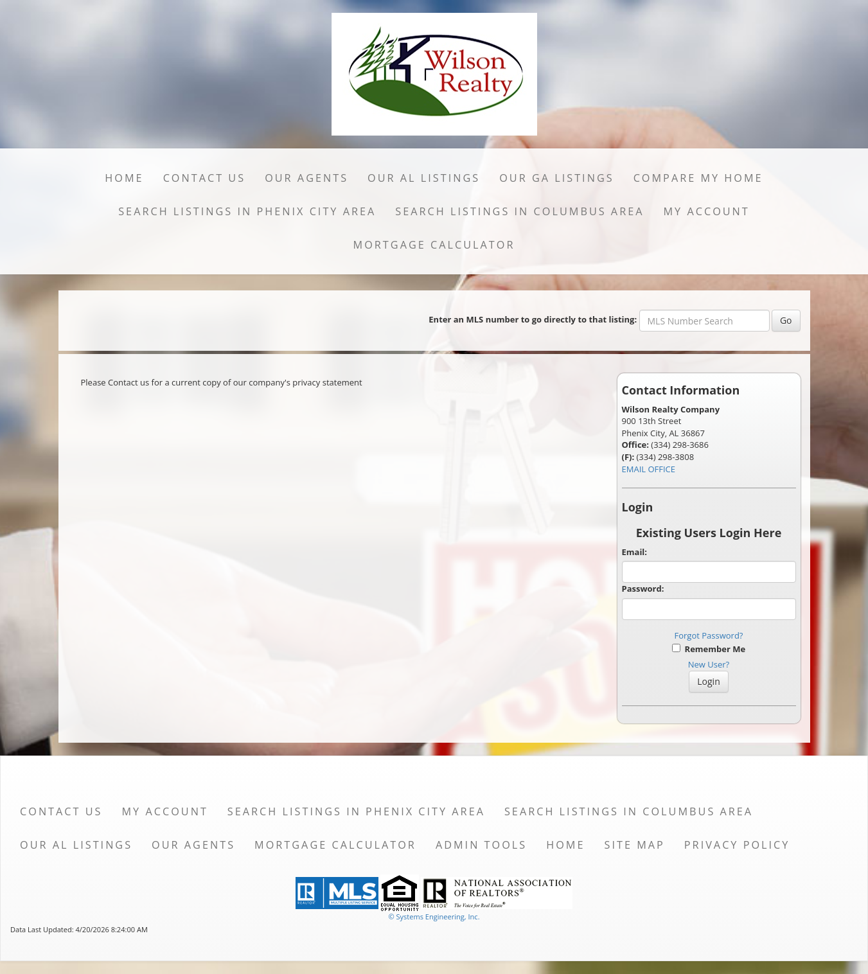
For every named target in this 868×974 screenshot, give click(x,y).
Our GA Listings (556, 178)
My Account (706, 211)
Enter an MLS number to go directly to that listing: (533, 319)
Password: (643, 588)
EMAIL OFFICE (649, 469)
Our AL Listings (424, 178)
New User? (708, 664)
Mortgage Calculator (434, 245)
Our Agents (306, 178)
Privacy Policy (737, 845)
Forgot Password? (709, 635)
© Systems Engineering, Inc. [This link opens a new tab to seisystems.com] (433, 916)
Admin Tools (481, 845)
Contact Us (204, 178)
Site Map (635, 845)
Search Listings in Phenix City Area (247, 211)
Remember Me (708, 649)
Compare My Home (698, 178)
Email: (635, 552)
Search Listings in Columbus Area (519, 211)
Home (124, 178)
